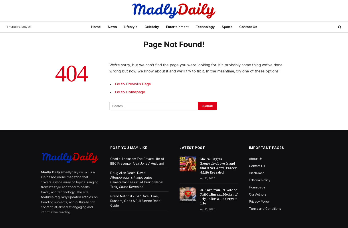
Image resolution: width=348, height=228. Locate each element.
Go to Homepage (130, 92)
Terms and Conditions (265, 208)
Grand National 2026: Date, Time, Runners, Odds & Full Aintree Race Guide (135, 200)
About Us (255, 159)
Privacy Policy (259, 201)
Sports (227, 27)
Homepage (257, 187)
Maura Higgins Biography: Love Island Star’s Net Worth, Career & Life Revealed (218, 165)
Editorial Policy (259, 180)
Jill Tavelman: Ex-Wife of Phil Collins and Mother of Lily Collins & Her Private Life (218, 196)
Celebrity (151, 27)
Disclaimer (256, 173)
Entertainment (177, 27)
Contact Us (248, 27)
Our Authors (257, 194)
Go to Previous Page (133, 84)
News (112, 27)
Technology (205, 27)
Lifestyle (130, 27)
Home (96, 27)
